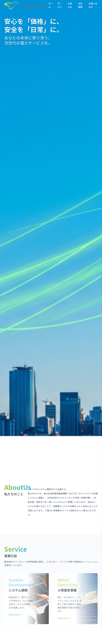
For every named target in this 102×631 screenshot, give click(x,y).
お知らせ (70, 5)
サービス (59, 5)
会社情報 (80, 5)
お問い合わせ (93, 5)
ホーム (50, 5)
